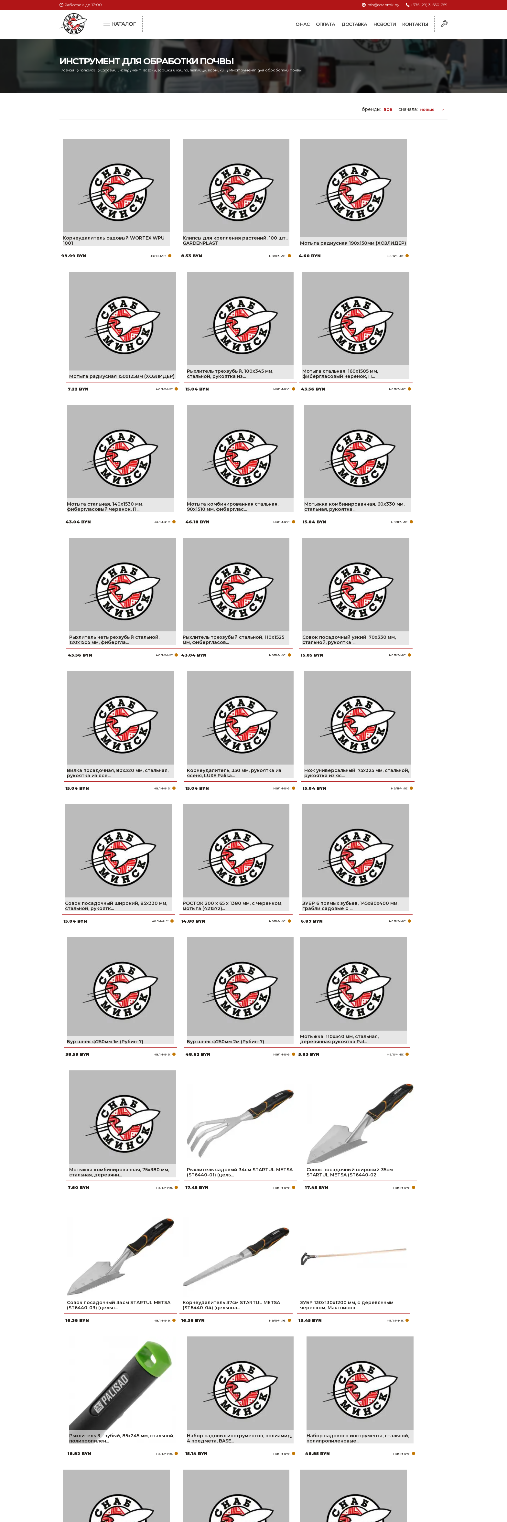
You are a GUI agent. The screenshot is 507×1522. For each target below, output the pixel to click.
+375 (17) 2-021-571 (360, 1438)
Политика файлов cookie (86, 1471)
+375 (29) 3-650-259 (429, 4)
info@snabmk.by (383, 4)
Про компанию (222, 1428)
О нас (302, 24)
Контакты (415, 24)
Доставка (354, 24)
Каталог (90, 70)
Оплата (325, 24)
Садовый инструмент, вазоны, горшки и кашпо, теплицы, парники (173, 70)
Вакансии (215, 1479)
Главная (68, 70)
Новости (384, 24)
